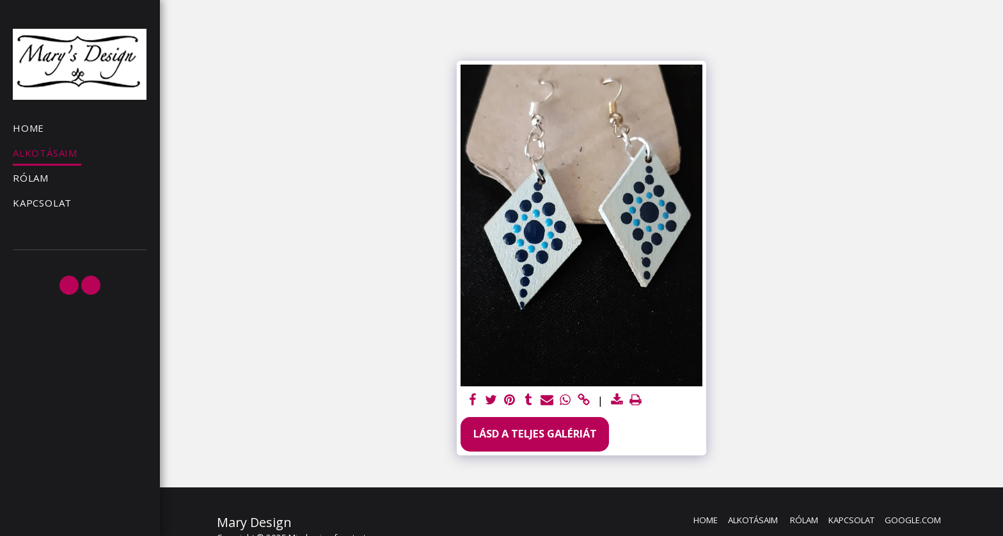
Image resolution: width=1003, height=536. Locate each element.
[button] (69, 285)
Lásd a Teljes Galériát (535, 433)
